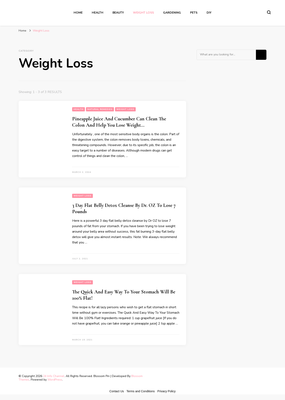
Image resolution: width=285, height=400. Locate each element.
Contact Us (116, 391)
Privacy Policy (166, 391)
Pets (193, 13)
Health (97, 13)
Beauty (118, 13)
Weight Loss (143, 13)
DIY (209, 13)
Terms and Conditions (141, 391)
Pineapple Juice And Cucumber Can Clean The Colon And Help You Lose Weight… (119, 122)
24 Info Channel (53, 376)
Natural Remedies (99, 109)
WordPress (54, 380)
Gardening (172, 13)
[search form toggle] (269, 12)
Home (78, 13)
